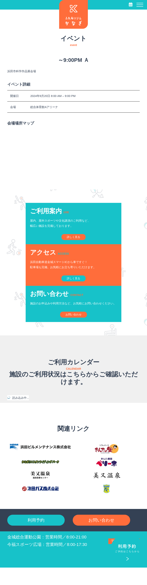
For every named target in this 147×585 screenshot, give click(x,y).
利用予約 (36, 536)
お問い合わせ (101, 536)
